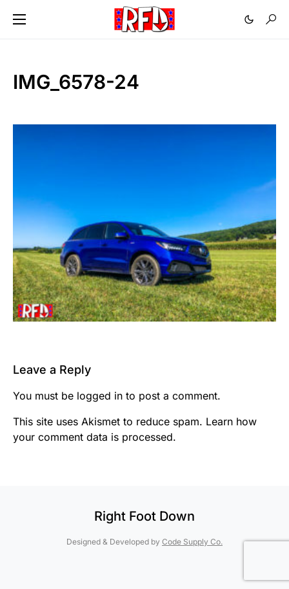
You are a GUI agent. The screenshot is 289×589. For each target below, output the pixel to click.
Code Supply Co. (192, 541)
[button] (19, 19)
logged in (100, 395)
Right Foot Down (144, 516)
